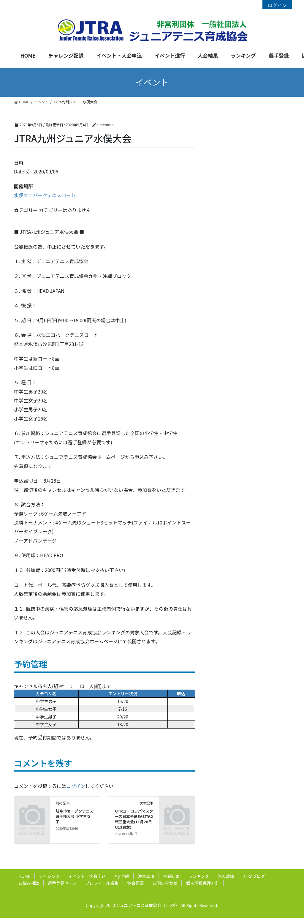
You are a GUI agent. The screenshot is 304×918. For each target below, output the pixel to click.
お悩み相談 (28, 883)
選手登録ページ (62, 883)
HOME (24, 876)
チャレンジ (49, 876)
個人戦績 (225, 876)
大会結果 (171, 876)
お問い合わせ (164, 883)
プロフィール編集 (102, 883)
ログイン (277, 5)
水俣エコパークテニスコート (45, 195)
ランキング (198, 876)
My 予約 (121, 876)
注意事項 (146, 876)
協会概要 (135, 883)
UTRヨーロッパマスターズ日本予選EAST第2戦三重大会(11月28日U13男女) (134, 819)
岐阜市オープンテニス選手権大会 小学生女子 (74, 816)
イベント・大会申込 (87, 876)
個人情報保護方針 (202, 883)
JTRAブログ (254, 876)
